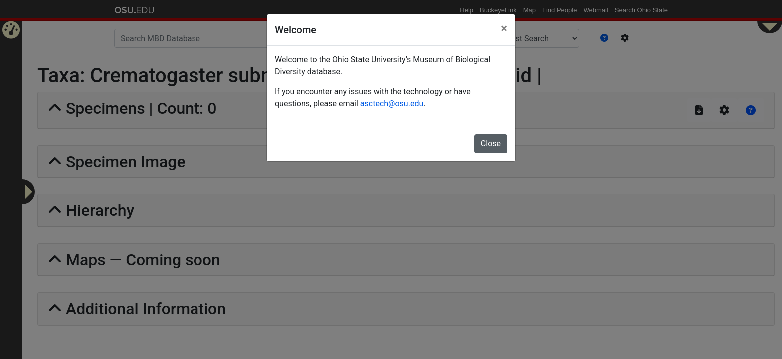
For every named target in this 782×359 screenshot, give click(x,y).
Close (491, 143)
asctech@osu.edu (391, 103)
